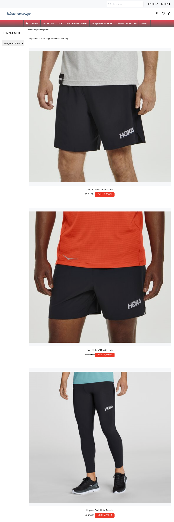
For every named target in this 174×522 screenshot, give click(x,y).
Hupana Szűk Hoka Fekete (99, 510)
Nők (60, 23)
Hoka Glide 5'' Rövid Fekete (99, 350)
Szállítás (144, 23)
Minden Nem (48, 23)
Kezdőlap (152, 4)
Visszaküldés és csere (126, 23)
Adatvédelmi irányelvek (76, 23)
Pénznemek (11, 33)
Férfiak (40, 30)
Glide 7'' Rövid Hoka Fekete (99, 189)
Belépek (166, 4)
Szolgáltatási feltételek (102, 23)
